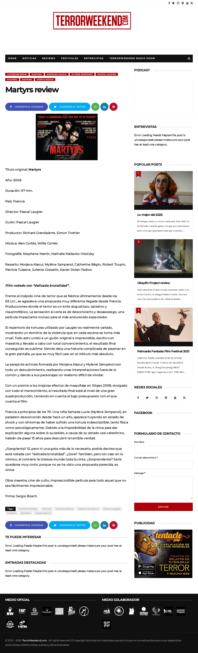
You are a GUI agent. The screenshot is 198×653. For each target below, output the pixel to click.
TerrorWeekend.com (34, 640)
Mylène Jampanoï (82, 74)
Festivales (69, 58)
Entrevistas (94, 58)
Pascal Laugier (106, 74)
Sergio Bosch (45, 79)
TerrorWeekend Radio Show (132, 58)
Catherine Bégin (17, 74)
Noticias (29, 58)
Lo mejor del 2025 (150, 214)
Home (12, 58)
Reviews (48, 58)
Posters (12, 79)
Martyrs (37, 74)
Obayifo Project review (153, 282)
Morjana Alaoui (57, 74)
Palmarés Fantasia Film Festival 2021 (163, 351)
